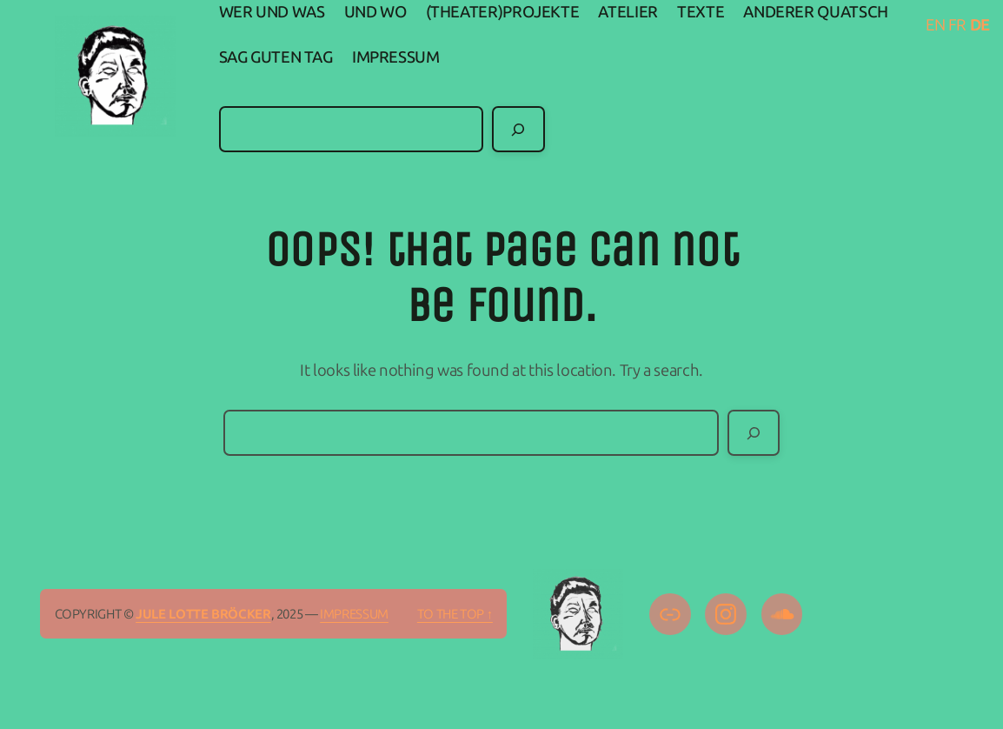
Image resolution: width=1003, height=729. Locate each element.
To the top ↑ (455, 614)
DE (980, 25)
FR (957, 25)
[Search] (518, 128)
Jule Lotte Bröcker (203, 614)
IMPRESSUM (354, 614)
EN (935, 25)
